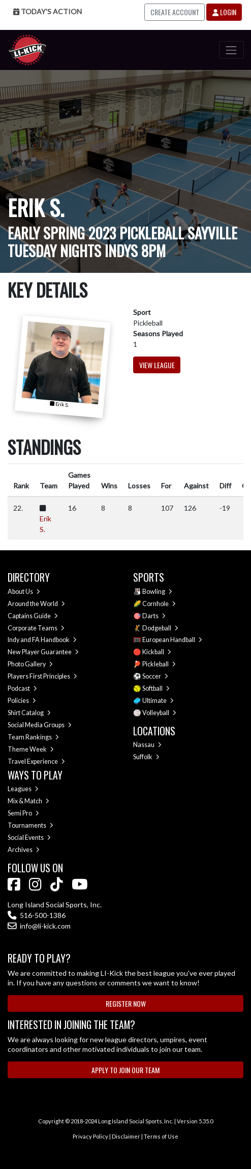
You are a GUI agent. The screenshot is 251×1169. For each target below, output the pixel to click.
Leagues (23, 789)
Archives (24, 850)
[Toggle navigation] (231, 50)
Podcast (22, 688)
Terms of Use (161, 1136)
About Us (24, 591)
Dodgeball (160, 628)
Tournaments (30, 825)
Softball (156, 688)
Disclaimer (126, 1136)
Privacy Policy (90, 1136)
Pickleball (159, 664)
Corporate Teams (36, 628)
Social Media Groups (40, 725)
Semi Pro (23, 813)
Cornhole (159, 604)
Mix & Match (28, 801)
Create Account (174, 12)
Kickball (156, 652)
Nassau (147, 745)
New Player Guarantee (43, 652)
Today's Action (47, 11)
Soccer (155, 676)
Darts (154, 616)
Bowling (157, 591)
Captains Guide (33, 616)
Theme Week (31, 749)
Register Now (126, 1003)
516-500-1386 (37, 915)
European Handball (172, 640)
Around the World (36, 604)
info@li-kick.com (39, 926)
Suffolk (146, 757)
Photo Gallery (30, 664)
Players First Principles (42, 676)
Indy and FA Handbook (42, 640)
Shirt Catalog (29, 713)
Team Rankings (33, 737)
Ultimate (158, 700)
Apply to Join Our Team (125, 1070)
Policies (22, 700)
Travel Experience (36, 761)
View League (157, 365)
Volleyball (159, 713)
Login (224, 12)
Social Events (29, 837)
